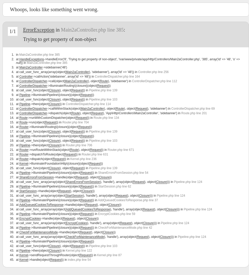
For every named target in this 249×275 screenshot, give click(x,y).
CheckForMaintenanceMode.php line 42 (125, 227)
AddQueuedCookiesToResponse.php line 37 (128, 200)
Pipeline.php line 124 (188, 182)
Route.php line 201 (194, 113)
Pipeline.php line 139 (103, 90)
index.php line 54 (79, 260)
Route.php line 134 (106, 118)
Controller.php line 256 (153, 72)
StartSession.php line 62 (114, 186)
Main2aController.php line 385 (92, 30)
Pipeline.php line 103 (103, 99)
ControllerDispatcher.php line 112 (154, 81)
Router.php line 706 (79, 145)
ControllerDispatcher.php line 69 (193, 108)
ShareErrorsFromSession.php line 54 (123, 173)
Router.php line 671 (121, 150)
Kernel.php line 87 (109, 255)
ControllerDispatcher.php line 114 (88, 104)
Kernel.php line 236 (83, 159)
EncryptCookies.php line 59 (116, 214)
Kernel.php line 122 (79, 250)
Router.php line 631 (95, 154)
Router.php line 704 (75, 122)
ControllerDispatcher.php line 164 (117, 76)
